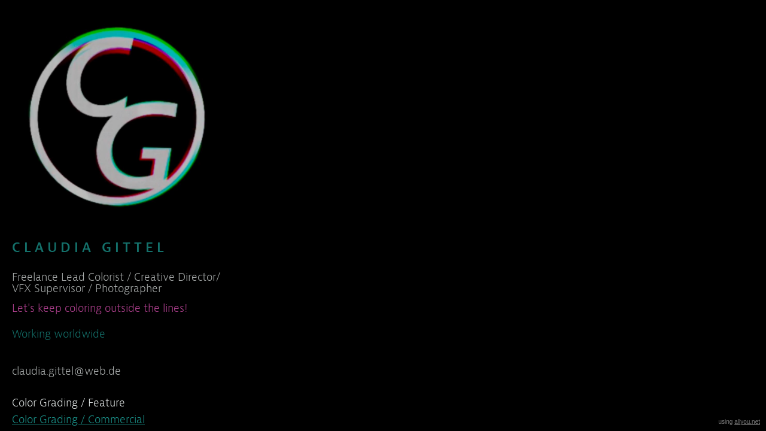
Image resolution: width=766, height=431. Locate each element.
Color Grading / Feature (68, 402)
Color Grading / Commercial (78, 419)
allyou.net (747, 421)
